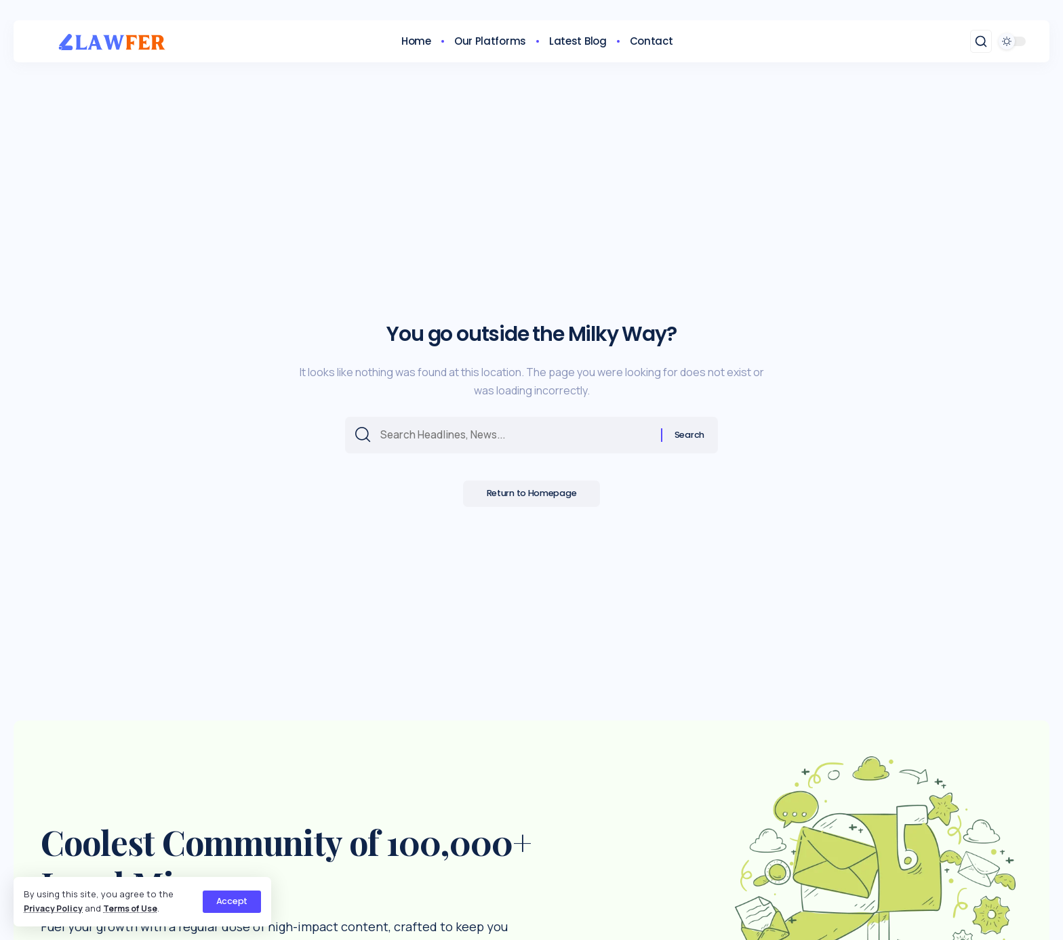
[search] (981, 41)
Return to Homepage (532, 496)
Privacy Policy (54, 908)
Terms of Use (135, 908)
